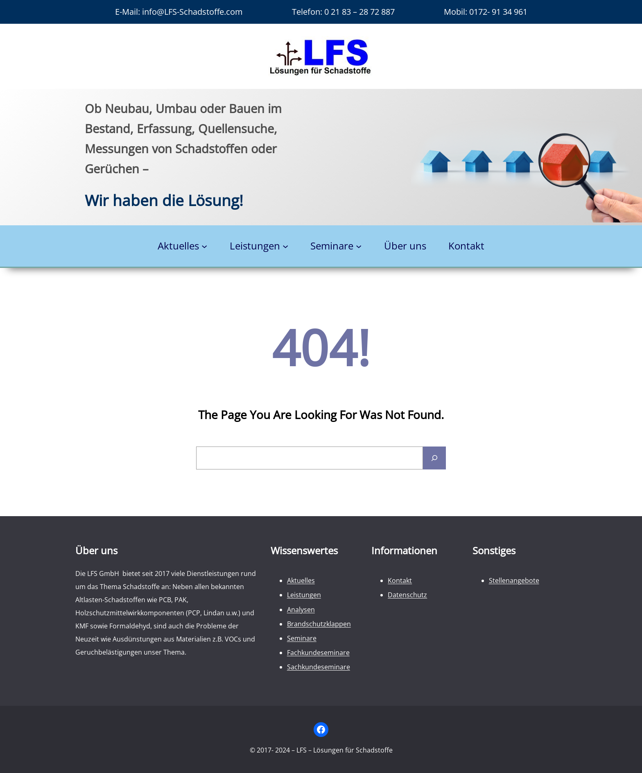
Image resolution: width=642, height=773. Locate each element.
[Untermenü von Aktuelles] (204, 246)
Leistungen (304, 594)
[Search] (434, 458)
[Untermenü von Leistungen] (285, 246)
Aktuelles (301, 580)
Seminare (301, 638)
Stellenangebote (514, 580)
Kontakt (400, 580)
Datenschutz (407, 594)
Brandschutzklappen (319, 623)
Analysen (301, 609)
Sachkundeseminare (318, 666)
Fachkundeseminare (318, 652)
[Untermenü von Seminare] (359, 246)
